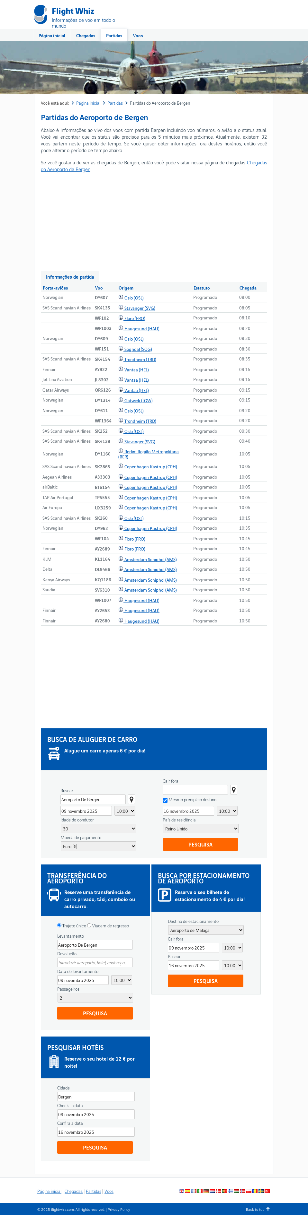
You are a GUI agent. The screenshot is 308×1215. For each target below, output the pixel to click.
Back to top (255, 1209)
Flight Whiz (73, 10)
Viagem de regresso (110, 925)
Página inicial (52, 35)
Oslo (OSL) (134, 297)
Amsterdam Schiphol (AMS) (150, 559)
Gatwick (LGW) (138, 400)
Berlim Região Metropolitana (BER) (148, 454)
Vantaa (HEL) (136, 369)
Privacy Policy (119, 1209)
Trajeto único (73, 925)
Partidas (114, 35)
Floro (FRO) (134, 318)
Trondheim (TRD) (140, 359)
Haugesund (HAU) (141, 328)
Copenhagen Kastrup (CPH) (150, 466)
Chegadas (85, 35)
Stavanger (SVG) (139, 308)
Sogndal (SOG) (138, 349)
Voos (138, 35)
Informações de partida (70, 276)
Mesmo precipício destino (192, 799)
